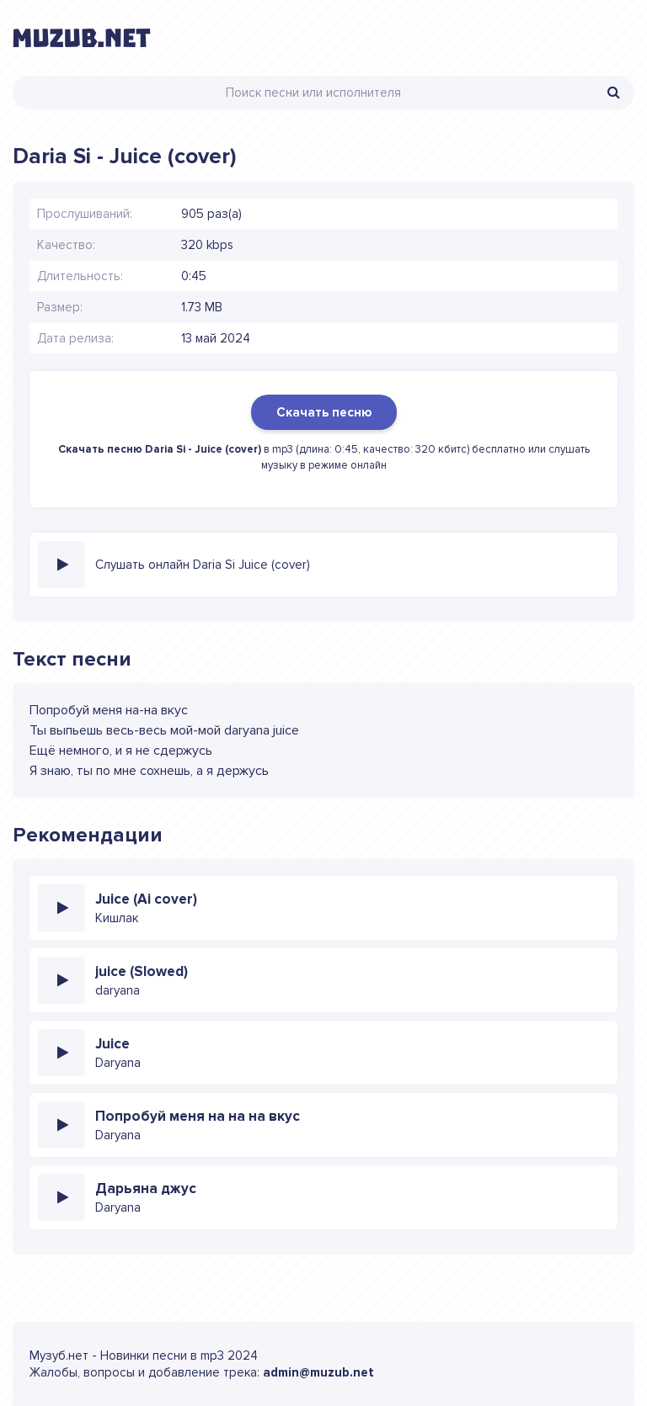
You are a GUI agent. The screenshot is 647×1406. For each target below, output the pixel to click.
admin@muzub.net (318, 1372)
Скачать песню (324, 412)
